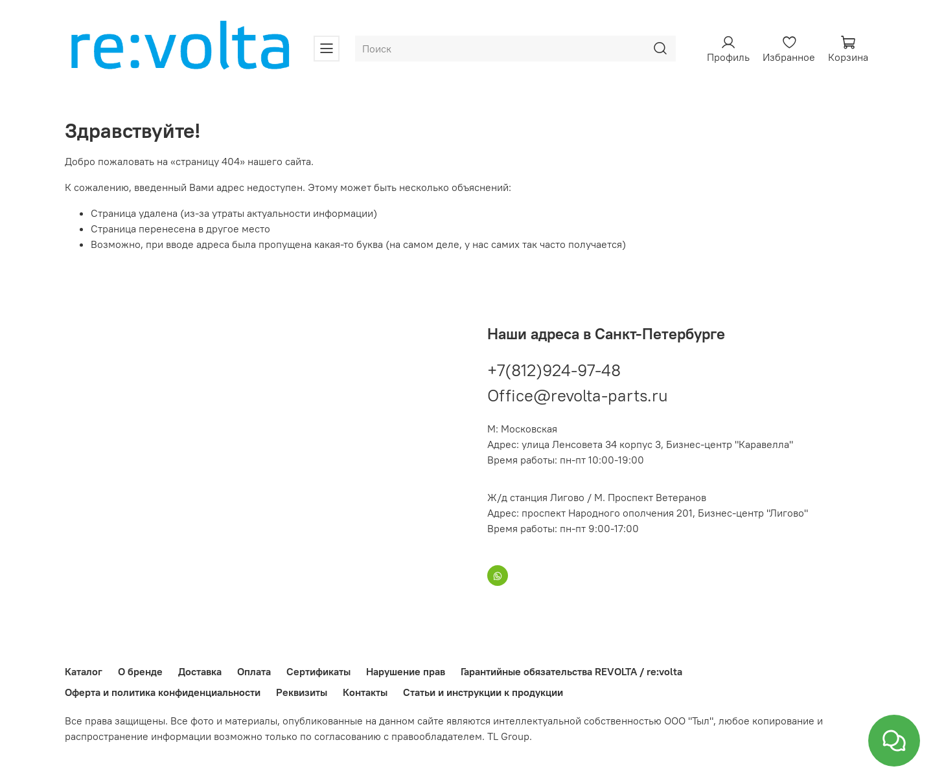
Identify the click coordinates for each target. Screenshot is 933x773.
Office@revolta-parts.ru (577, 395)
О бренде (140, 671)
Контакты (365, 692)
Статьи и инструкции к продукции (483, 692)
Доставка (200, 671)
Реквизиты (301, 692)
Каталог (83, 671)
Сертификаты (318, 671)
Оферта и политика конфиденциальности (162, 692)
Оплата (254, 671)
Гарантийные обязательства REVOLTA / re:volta (571, 671)
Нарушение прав (405, 671)
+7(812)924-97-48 (554, 370)
